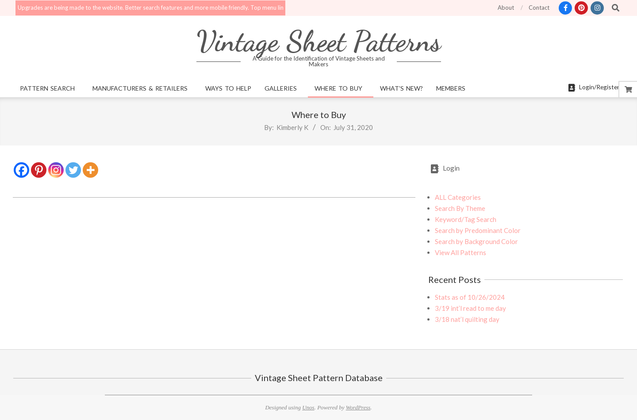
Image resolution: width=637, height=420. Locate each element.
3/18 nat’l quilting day (467, 319)
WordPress (358, 407)
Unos (308, 407)
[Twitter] (73, 170)
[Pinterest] (38, 170)
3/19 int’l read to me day (470, 308)
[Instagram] (56, 170)
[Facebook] (21, 170)
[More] (90, 170)
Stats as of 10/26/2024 (470, 297)
